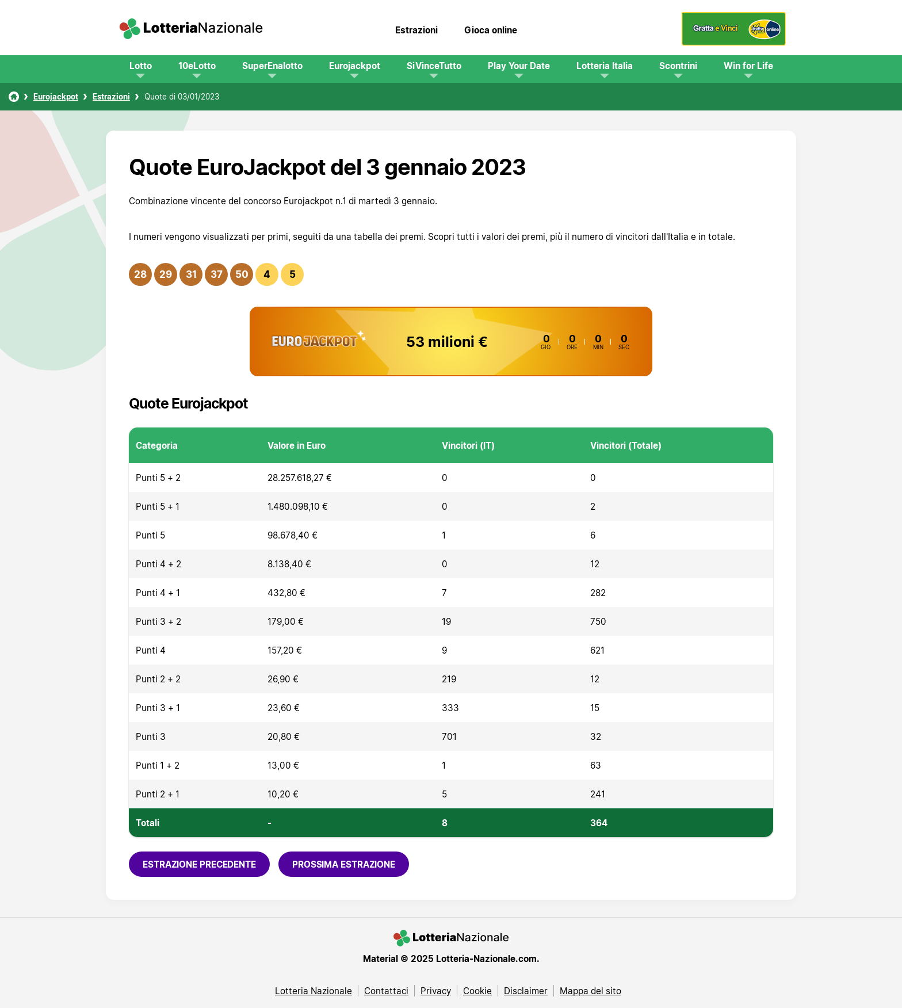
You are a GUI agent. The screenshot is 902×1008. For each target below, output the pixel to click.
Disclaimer (526, 990)
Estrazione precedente (199, 864)
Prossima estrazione (343, 864)
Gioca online (490, 30)
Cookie (477, 990)
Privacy (436, 990)
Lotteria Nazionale (313, 990)
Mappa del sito (590, 990)
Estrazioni (416, 30)
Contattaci (386, 990)
